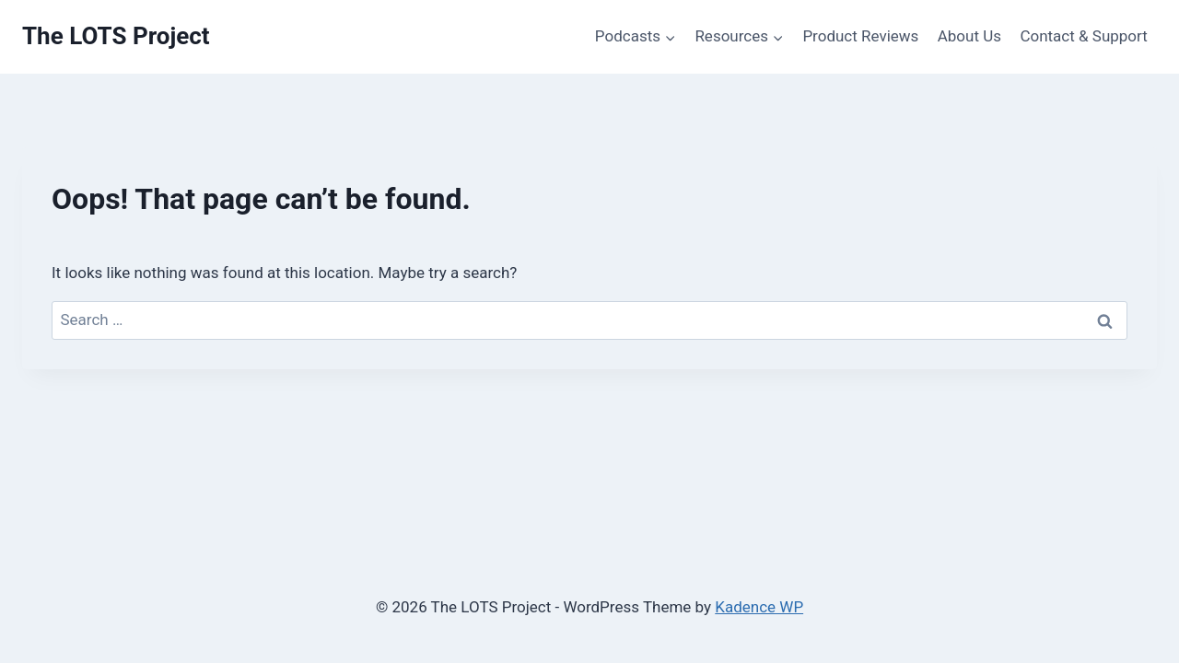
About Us (969, 36)
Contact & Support (1083, 36)
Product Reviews (860, 36)
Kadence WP (759, 607)
